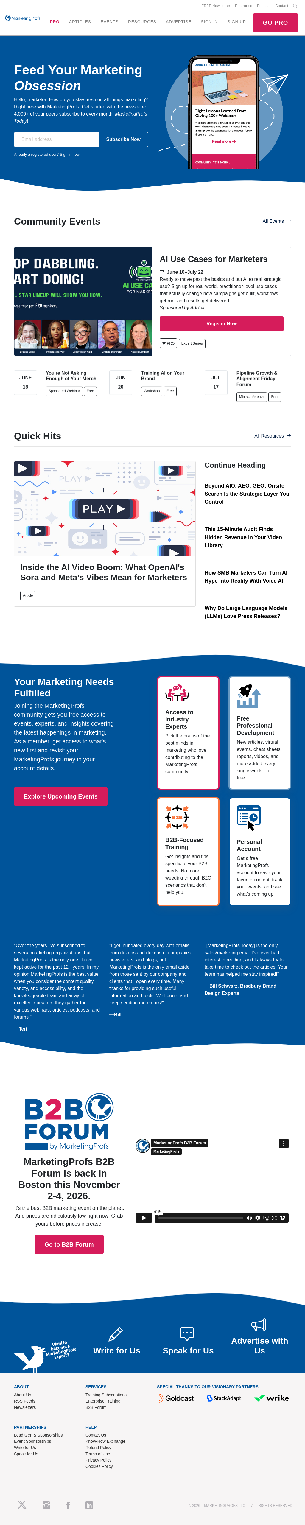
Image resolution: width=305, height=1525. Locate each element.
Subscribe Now (123, 139)
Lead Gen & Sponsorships (38, 1435)
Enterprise (243, 5)
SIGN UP (236, 21)
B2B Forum (96, 1407)
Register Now (221, 323)
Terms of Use (97, 1453)
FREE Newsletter (216, 5)
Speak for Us (26, 1453)
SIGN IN (209, 21)
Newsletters (25, 1407)
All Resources (272, 435)
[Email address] (56, 139)
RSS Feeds (24, 1401)
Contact (282, 5)
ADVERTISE (178, 21)
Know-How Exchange (105, 1441)
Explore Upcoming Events (61, 796)
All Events (277, 221)
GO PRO (275, 22)
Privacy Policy (98, 1460)
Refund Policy (98, 1447)
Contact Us (95, 1435)
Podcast (263, 5)
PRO (54, 21)
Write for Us (25, 1447)
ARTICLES (80, 21)
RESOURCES (142, 21)
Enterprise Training (103, 1401)
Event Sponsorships (32, 1441)
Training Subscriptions (106, 1394)
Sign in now (69, 154)
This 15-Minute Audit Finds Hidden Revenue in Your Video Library (243, 537)
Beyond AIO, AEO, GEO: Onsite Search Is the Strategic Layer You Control (247, 494)
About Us (22, 1394)
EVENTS (110, 21)
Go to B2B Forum (69, 1157)
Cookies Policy (99, 1466)
